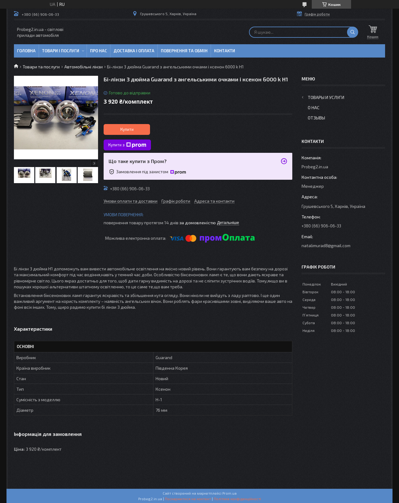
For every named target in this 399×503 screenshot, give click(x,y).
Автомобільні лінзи (83, 66)
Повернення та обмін (184, 50)
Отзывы (316, 117)
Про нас (98, 50)
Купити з (127, 145)
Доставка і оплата (134, 50)
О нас (314, 107)
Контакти (224, 50)
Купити (127, 129)
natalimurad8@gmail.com (326, 245)
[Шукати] (352, 32)
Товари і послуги (60, 50)
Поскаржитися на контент (188, 499)
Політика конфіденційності (237, 499)
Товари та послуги (41, 66)
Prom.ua (229, 493)
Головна (26, 50)
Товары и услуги (326, 97)
